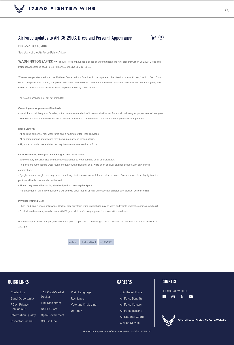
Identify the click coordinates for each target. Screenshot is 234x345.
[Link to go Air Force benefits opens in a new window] (128, 298)
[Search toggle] (227, 8)
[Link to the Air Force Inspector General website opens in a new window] (18, 319)
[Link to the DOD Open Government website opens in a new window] (51, 314)
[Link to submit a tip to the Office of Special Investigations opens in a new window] (47, 319)
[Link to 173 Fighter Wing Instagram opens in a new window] (173, 297)
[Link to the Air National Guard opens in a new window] (128, 315)
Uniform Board (89, 242)
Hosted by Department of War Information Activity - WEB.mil (117, 329)
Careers (124, 282)
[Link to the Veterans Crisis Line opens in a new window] (84, 304)
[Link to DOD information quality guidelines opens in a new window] (19, 314)
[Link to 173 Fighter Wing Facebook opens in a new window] (164, 297)
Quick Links (18, 282)
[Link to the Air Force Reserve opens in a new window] (128, 309)
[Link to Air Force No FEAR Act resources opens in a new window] (48, 308)
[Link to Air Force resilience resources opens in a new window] (78, 298)
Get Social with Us (174, 291)
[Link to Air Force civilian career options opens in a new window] (126, 321)
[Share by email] (161, 37)
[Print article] (153, 37)
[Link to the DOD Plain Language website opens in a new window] (81, 292)
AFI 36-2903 (106, 242)
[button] (6, 8)
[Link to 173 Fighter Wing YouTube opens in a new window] (191, 297)
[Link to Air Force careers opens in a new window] (127, 304)
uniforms (73, 242)
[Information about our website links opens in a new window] (49, 302)
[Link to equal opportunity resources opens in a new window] (19, 298)
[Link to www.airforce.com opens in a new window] (128, 292)
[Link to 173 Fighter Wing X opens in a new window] (182, 297)
